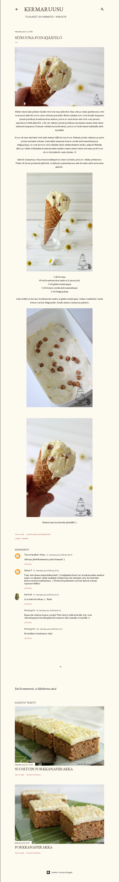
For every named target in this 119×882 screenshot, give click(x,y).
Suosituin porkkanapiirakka (44, 769)
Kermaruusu (43, 9)
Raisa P (28, 570)
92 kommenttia (33, 853)
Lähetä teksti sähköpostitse (38, 534)
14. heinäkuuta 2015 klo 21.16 (46, 570)
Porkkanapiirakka (33, 847)
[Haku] (102, 9)
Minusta (60, 16)
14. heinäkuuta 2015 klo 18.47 (59, 555)
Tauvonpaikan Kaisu (34, 554)
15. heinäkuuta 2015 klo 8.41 (48, 610)
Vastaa (28, 564)
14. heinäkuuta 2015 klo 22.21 (46, 595)
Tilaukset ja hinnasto (38, 16)
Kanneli (28, 594)
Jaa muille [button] (19, 534)
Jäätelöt (25, 538)
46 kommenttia (33, 775)
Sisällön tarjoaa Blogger (59, 872)
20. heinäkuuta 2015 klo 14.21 (49, 629)
